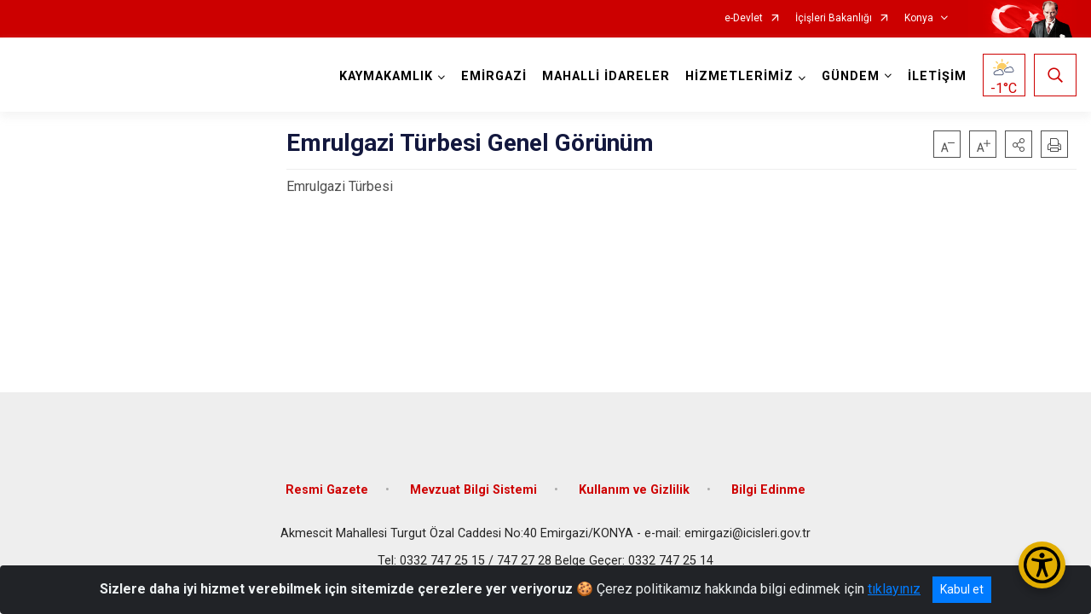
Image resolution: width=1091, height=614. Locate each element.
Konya (918, 18)
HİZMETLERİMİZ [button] (739, 76)
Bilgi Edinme (768, 488)
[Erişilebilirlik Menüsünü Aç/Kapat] (1042, 565)
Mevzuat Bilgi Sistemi (473, 488)
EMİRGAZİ (494, 76)
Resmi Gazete (327, 488)
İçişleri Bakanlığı (833, 18)
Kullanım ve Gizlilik (634, 488)
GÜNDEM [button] (851, 76)
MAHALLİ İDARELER (606, 76)
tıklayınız (894, 589)
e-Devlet (743, 18)
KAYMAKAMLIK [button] (386, 76)
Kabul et (962, 589)
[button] (1018, 144)
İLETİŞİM (937, 76)
